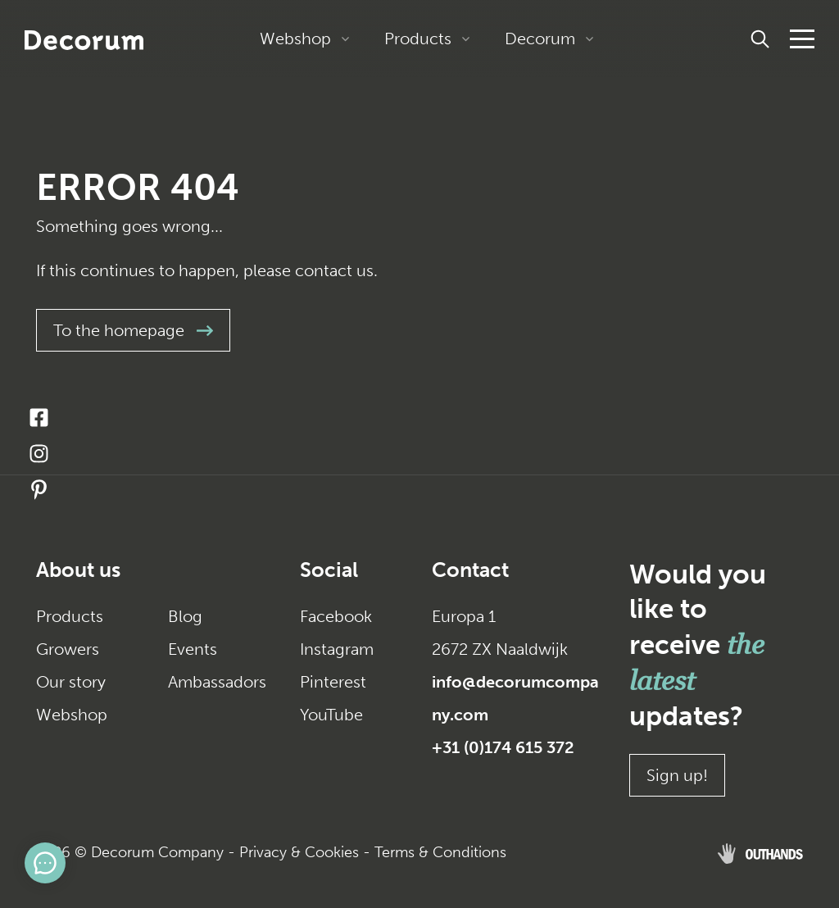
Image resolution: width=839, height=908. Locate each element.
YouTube (331, 714)
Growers (67, 649)
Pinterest (333, 682)
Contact (470, 570)
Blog (185, 616)
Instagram (337, 649)
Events (192, 649)
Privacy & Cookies (299, 852)
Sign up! (677, 775)
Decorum (540, 38)
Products (417, 38)
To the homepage (133, 330)
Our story (71, 682)
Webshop (295, 38)
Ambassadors (217, 682)
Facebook (336, 616)
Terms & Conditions (440, 852)
